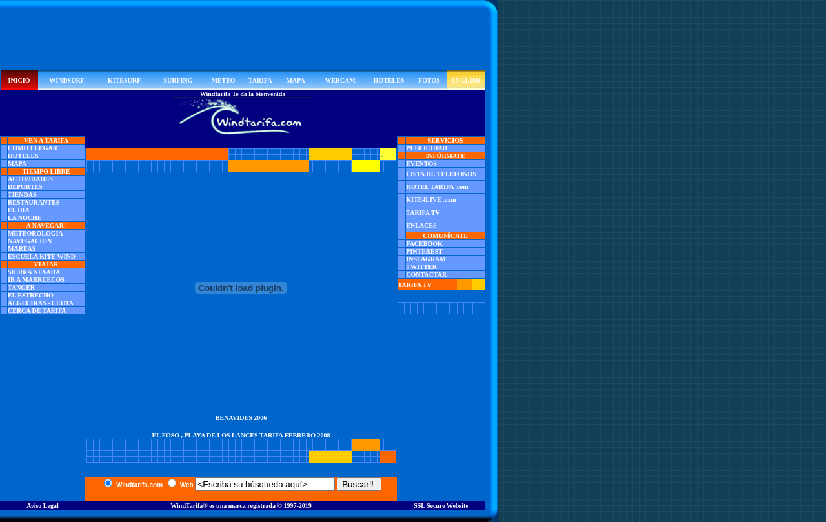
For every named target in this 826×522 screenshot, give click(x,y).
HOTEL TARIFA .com (437, 186)
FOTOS (429, 80)
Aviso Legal (42, 505)
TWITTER (421, 266)
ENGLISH (466, 80)
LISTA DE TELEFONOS (441, 173)
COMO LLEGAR (32, 148)
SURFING (177, 80)
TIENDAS (22, 194)
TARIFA (260, 80)
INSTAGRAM (425, 259)
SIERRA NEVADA (34, 272)
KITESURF (124, 80)
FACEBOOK (424, 243)
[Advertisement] (243, 41)
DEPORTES (25, 186)
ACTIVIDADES (30, 179)
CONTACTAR (426, 274)
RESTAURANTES (33, 202)
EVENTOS (421, 163)
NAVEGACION (30, 241)
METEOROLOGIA (35, 233)
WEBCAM (340, 80)
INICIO (19, 80)
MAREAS (21, 248)
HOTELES (389, 80)
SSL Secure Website (441, 505)
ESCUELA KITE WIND (42, 256)
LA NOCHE (25, 217)
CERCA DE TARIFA (37, 310)
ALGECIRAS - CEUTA (41, 302)
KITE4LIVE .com (431, 199)
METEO (223, 80)
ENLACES (421, 225)
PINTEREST (424, 251)
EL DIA (19, 210)
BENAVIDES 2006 (241, 417)
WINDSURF (66, 80)
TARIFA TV (423, 212)
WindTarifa (186, 505)
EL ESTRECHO (31, 295)
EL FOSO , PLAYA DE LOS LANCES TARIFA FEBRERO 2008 (241, 435)
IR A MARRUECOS (36, 279)
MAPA (295, 80)
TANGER (21, 287)
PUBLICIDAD (426, 148)
